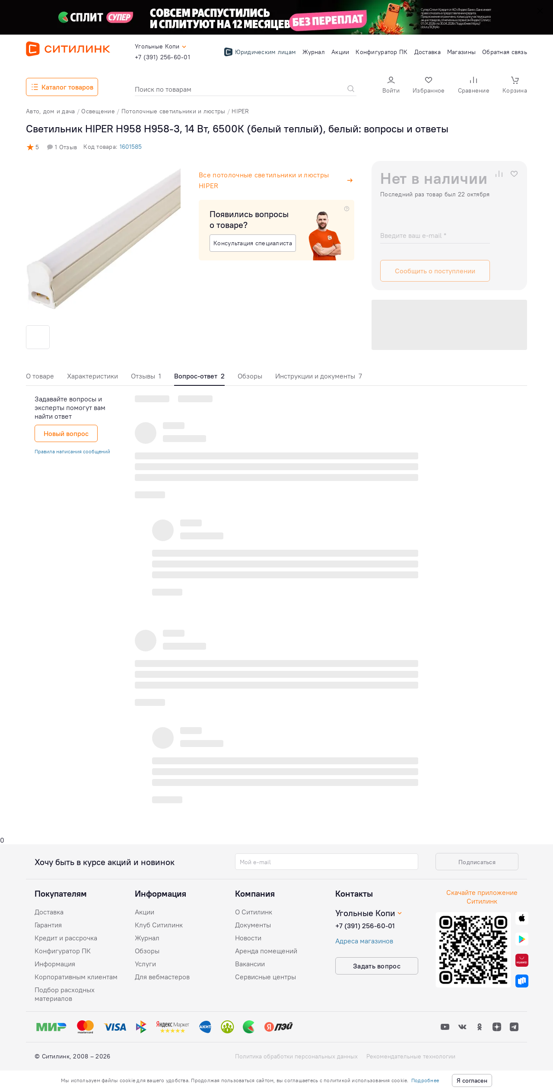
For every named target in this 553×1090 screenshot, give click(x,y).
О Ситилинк (253, 911)
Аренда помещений (266, 950)
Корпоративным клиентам (76, 976)
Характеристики (92, 376)
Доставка (49, 911)
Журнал (147, 937)
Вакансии (250, 963)
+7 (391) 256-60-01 (365, 925)
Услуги (145, 963)
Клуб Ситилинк (159, 924)
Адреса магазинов (364, 940)
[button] (391, 86)
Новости (248, 937)
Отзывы (146, 376)
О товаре (40, 376)
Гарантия (48, 924)
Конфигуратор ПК (63, 950)
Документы (253, 924)
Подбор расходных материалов (65, 994)
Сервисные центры (265, 976)
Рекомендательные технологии (410, 1056)
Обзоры (250, 376)
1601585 (131, 147)
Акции (144, 911)
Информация (55, 963)
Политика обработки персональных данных (296, 1056)
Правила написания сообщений (72, 451)
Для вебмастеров (162, 976)
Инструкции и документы (318, 376)
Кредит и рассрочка (66, 937)
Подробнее (425, 1080)
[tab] (40, 378)
